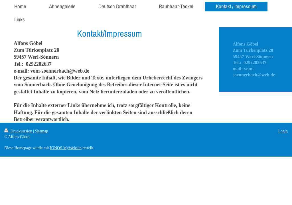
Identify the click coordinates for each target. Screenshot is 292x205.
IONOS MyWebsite (65, 148)
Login (283, 131)
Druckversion (18, 131)
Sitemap (41, 131)
